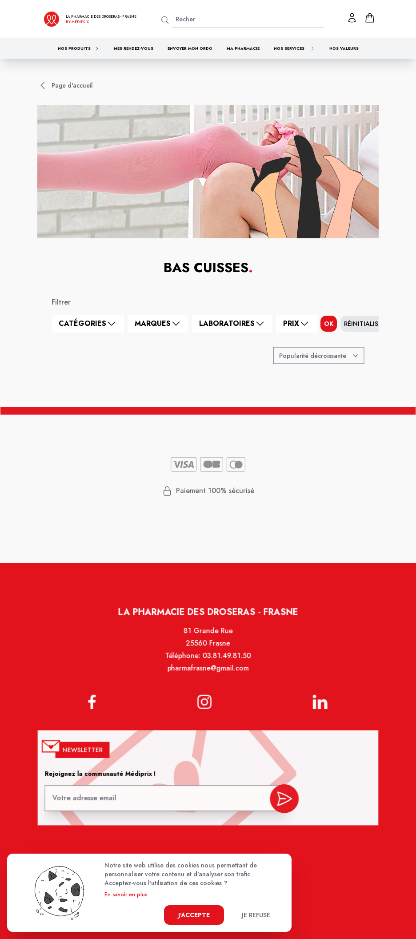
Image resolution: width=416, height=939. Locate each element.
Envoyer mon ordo (190, 48)
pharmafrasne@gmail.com (208, 674)
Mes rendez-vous (133, 48)
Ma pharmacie (243, 48)
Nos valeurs (344, 48)
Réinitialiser (364, 323)
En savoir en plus (126, 894)
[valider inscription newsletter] (282, 798)
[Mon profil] (352, 17)
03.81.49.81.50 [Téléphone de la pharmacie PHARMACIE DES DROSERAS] (226, 662)
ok (328, 323)
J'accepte (194, 915)
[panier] (369, 17)
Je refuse (256, 915)
